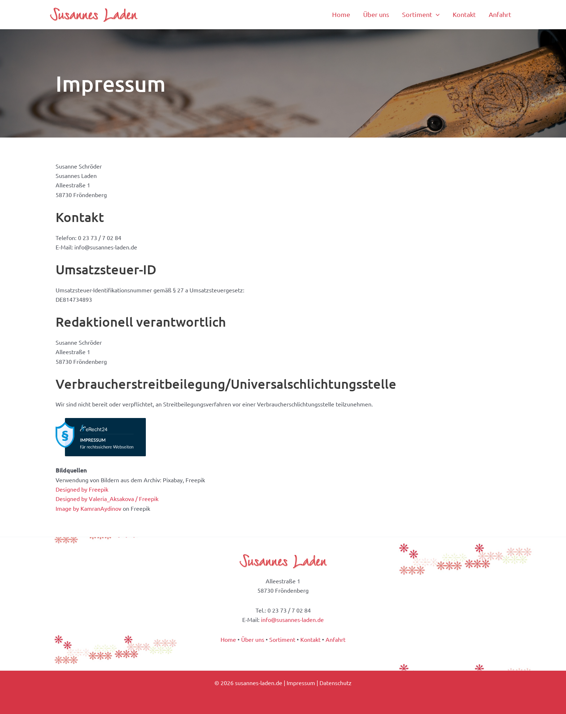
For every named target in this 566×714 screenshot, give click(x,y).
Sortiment (282, 639)
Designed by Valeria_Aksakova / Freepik (107, 498)
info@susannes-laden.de (292, 619)
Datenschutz (335, 682)
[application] (436, 14)
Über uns (252, 639)
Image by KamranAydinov (88, 508)
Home (228, 639)
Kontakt (310, 639)
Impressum (301, 682)
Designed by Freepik (82, 489)
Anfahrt (335, 639)
